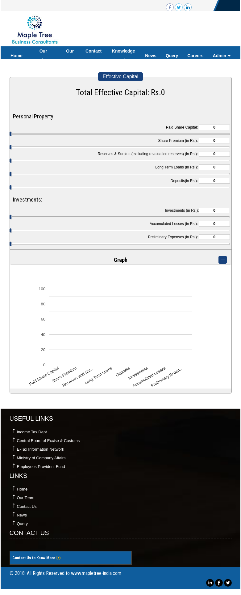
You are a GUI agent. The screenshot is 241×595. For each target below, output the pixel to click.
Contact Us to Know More (36, 557)
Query (172, 55)
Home (16, 55)
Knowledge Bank (123, 56)
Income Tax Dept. (32, 432)
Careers (195, 55)
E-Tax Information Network (40, 449)
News (150, 55)
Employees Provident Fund (41, 466)
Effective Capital (120, 76)
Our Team (70, 56)
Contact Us (93, 56)
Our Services (43, 56)
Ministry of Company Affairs (41, 458)
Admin (222, 55)
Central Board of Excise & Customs (48, 440)
